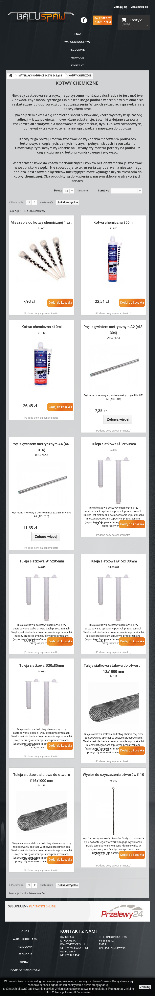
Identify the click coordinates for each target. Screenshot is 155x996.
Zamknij (145, 987)
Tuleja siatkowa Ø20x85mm (41, 665)
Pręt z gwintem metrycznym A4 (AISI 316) (41, 447)
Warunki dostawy (77, 42)
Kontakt (77, 65)
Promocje (77, 57)
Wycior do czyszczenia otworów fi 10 (113, 774)
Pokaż (58, 190)
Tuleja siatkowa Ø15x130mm (113, 561)
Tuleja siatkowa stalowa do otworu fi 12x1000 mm (113, 668)
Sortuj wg (103, 190)
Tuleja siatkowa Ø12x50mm (113, 444)
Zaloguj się (120, 6)
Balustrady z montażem (102, 20)
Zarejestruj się (139, 6)
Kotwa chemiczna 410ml (42, 327)
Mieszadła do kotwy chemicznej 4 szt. (41, 222)
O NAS (25, 931)
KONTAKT (25, 962)
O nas (77, 34)
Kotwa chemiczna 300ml (113, 222)
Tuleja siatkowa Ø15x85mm (41, 561)
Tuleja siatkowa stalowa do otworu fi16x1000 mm (41, 777)
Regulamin (77, 49)
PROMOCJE (25, 954)
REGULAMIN (25, 946)
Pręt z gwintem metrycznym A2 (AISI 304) (113, 330)
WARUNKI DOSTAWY (25, 939)
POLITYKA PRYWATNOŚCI (25, 969)
